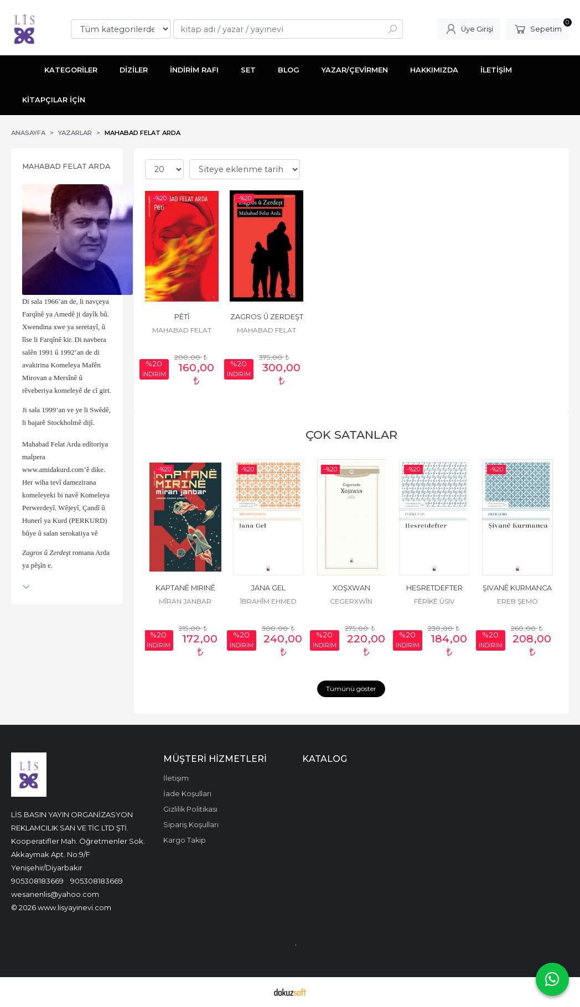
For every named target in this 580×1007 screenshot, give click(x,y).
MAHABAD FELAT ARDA (66, 166)
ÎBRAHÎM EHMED (268, 601)
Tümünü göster (351, 688)
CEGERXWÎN (351, 601)
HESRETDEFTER (434, 588)
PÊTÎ (181, 317)
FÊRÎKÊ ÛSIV (434, 601)
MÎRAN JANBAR (185, 601)
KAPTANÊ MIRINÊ (185, 588)
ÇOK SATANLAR (351, 435)
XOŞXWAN (351, 588)
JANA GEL (268, 588)
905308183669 (37, 880)
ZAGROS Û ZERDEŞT (266, 317)
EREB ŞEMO (517, 601)
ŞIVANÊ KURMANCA (517, 588)
